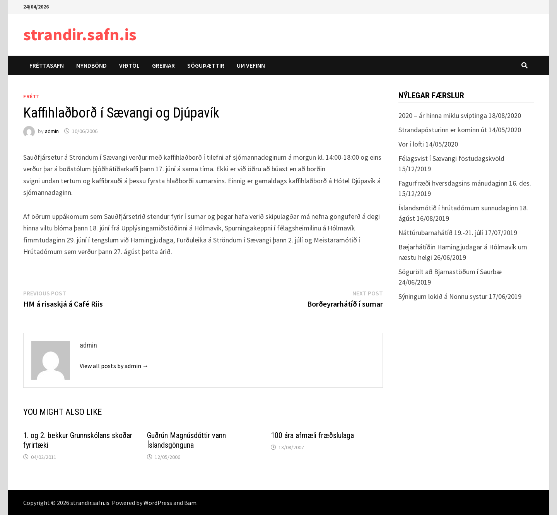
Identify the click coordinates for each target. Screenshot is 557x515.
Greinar (163, 65)
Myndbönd (91, 65)
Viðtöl (129, 65)
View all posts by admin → (114, 366)
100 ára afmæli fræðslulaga (312, 435)
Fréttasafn (46, 65)
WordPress (158, 502)
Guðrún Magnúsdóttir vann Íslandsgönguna (186, 440)
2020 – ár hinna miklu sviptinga (442, 115)
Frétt (31, 96)
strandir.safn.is (80, 34)
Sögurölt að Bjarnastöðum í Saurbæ (450, 271)
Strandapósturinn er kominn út (442, 129)
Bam (190, 502)
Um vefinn (251, 65)
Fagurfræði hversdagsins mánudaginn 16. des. (464, 183)
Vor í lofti (411, 144)
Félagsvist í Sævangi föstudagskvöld (451, 158)
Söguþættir (205, 65)
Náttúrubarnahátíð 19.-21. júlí (440, 232)
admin (52, 131)
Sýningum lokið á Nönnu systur (442, 296)
